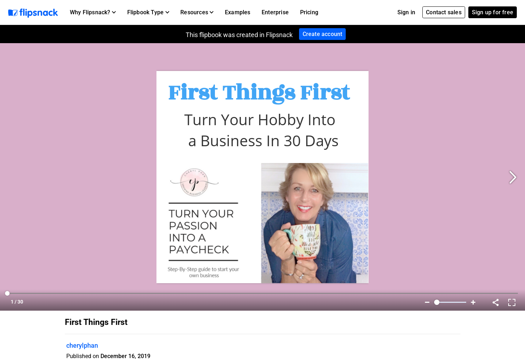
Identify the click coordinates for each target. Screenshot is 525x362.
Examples (238, 12)
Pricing (309, 12)
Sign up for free (492, 12)
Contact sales (444, 12)
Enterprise (275, 12)
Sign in (406, 12)
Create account (323, 34)
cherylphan (82, 345)
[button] (93, 12)
